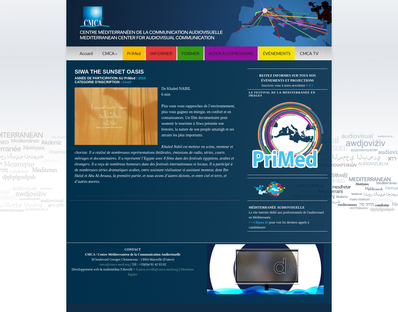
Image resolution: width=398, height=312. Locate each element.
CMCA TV (309, 53)
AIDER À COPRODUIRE (231, 53)
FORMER (190, 53)
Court (126, 82)
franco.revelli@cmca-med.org (157, 269)
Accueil (86, 53)
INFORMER (161, 53)
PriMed (134, 53)
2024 (142, 78)
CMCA (109, 53)
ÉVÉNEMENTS (276, 53)
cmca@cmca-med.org (114, 264)
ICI (311, 85)
